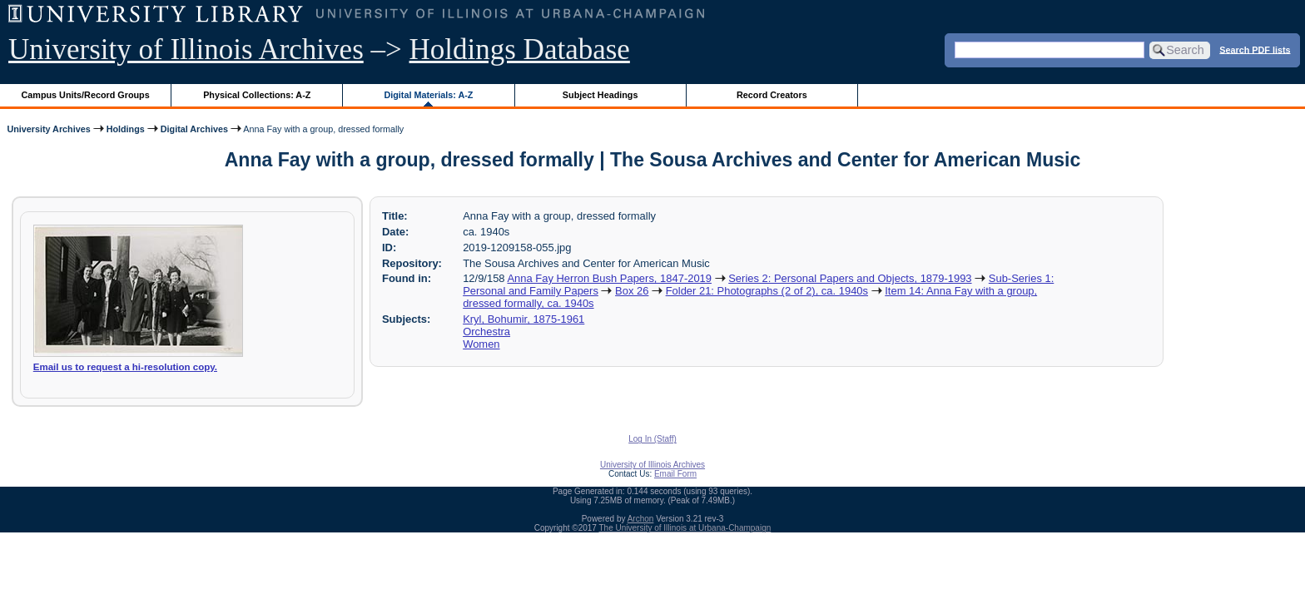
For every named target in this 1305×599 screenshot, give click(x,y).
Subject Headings (600, 95)
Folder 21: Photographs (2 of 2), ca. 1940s (767, 291)
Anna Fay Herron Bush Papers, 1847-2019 (609, 278)
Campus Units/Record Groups (86, 95)
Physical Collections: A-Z (256, 95)
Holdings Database (519, 49)
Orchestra (486, 331)
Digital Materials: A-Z (428, 95)
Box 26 (631, 291)
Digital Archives (194, 129)
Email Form (675, 473)
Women (481, 344)
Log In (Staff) (652, 438)
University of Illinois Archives (186, 49)
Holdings (126, 129)
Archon (641, 518)
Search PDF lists (1254, 49)
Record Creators (772, 95)
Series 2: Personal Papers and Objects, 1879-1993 (849, 278)
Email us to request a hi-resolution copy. (125, 367)
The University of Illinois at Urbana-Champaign (685, 527)
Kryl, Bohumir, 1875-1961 (523, 319)
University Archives (48, 129)
